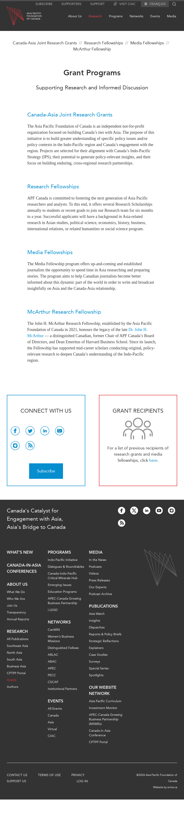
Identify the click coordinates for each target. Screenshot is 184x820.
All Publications (17, 639)
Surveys (94, 662)
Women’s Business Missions (61, 639)
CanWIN (54, 630)
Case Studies (98, 655)
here (153, 460)
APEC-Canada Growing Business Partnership (64, 601)
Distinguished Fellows (63, 648)
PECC (52, 675)
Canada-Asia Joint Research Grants (45, 42)
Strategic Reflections (104, 641)
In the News (97, 560)
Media (171, 16)
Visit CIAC (124, 4)
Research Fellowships (103, 42)
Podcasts (95, 567)
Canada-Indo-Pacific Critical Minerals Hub (63, 576)
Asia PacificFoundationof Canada (34, 16)
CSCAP (53, 682)
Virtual (52, 729)
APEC (52, 668)
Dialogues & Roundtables (66, 567)
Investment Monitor (103, 708)
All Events (55, 709)
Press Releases (99, 580)
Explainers (96, 648)
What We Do (16, 592)
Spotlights (96, 675)
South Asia (14, 659)
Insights (94, 621)
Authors (12, 687)
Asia (51, 722)
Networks (136, 16)
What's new (20, 552)
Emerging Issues (59, 585)
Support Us (16, 781)
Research (95, 16)
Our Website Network (102, 690)
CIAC (51, 736)
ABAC (52, 662)
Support (97, 4)
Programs (116, 16)
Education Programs (62, 592)
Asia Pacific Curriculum (105, 701)
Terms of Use (49, 775)
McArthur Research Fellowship (64, 312)
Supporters (71, 4)
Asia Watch (97, 614)
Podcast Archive (100, 594)
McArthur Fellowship (92, 49)
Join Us (12, 606)
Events (155, 16)
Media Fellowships (147, 42)
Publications (103, 606)
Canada (53, 715)
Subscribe (44, 4)
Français (158, 4)
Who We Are (16, 599)
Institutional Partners (62, 689)
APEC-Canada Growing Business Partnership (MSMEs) (105, 719)
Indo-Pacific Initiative (63, 560)
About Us (75, 16)
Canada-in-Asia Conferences (24, 568)
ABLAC (53, 655)
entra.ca (172, 787)
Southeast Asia (17, 646)
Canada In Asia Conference (99, 733)
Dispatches (97, 627)
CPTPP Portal (16, 673)
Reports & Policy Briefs (105, 634)
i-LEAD (53, 610)
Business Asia (16, 666)
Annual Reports (18, 619)
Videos (94, 573)
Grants (11, 680)
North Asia (14, 653)
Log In (82, 781)
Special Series (99, 668)
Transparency (16, 612)
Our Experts (97, 587)
